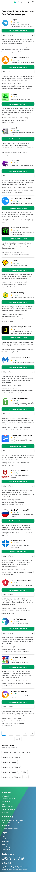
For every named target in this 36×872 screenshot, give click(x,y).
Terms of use (6, 841)
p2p (21, 427)
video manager (11, 349)
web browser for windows (9, 284)
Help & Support (6, 801)
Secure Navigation (7, 192)
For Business (5, 812)
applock (25, 152)
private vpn (30, 88)
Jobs (3, 804)
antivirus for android (26, 390)
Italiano (15, 869)
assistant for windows (8, 86)
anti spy (10, 574)
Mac (15, 47)
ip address (20, 430)
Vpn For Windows (17, 192)
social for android (23, 220)
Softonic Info (5, 796)
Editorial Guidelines (7, 807)
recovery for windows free (9, 649)
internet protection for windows (22, 683)
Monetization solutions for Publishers (13, 820)
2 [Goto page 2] (10, 733)
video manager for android (24, 349)
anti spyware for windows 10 (10, 316)
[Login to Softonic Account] (33, 2)
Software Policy (6, 825)
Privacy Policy (6, 844)
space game (15, 252)
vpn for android (6, 535)
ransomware (22, 649)
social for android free (22, 49)
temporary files (22, 284)
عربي (3, 867)
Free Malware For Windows (9, 393)
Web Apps (25, 47)
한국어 (25, 869)
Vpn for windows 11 (7, 725)
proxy (17, 462)
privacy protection (24, 254)
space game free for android (10, 254)
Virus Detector (23, 319)
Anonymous (27, 427)
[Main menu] (3, 2)
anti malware (5, 88)
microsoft (4, 574)
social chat (18, 52)
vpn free (26, 430)
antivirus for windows (8, 122)
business (16, 427)
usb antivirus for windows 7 (18, 120)
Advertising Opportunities (10, 828)
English (13, 867)
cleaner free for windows (21, 647)
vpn (13, 462)
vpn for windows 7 (7, 685)
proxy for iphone (25, 462)
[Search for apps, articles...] (28, 2)
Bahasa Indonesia (7, 869)
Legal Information (7, 839)
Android (10, 47)
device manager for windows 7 (10, 390)
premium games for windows (10, 572)
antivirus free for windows (17, 88)
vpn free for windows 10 (8, 721)
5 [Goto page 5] (32, 733)
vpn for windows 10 (7, 651)
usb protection (6, 120)
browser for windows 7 (28, 190)
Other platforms (18, 35)
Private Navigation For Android (23, 86)
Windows (4, 47)
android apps (5, 155)
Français (25, 867)
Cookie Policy (6, 847)
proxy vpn (11, 465)
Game (22, 252)
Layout (9, 252)
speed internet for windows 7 (16, 681)
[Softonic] (18, 2)
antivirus (11, 610)
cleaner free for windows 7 (19, 608)
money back (19, 504)
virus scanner (20, 502)
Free (30, 220)
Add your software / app (9, 809)
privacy (11, 52)
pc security (17, 499)
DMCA (4, 836)
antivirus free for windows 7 (23, 610)
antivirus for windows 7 (8, 504)
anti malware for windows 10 (10, 388)
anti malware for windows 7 (15, 314)
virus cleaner (21, 393)
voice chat (4, 52)
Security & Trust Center (9, 799)
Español (19, 867)
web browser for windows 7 (25, 187)
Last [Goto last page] (18, 739)
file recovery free (13, 117)
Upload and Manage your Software (12, 823)
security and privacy (7, 321)
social (14, 220)
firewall (23, 569)
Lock (8, 152)
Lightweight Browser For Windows (11, 190)
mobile (3, 222)
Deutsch (7, 867)
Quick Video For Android (8, 49)
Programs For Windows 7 (8, 287)
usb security (23, 117)
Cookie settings (6, 849)
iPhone (19, 47)
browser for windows (20, 282)
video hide (4, 352)
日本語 (20, 869)
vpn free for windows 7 (8, 502)
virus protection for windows (10, 319)
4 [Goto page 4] (25, 733)
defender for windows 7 (26, 572)
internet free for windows (9, 430)
